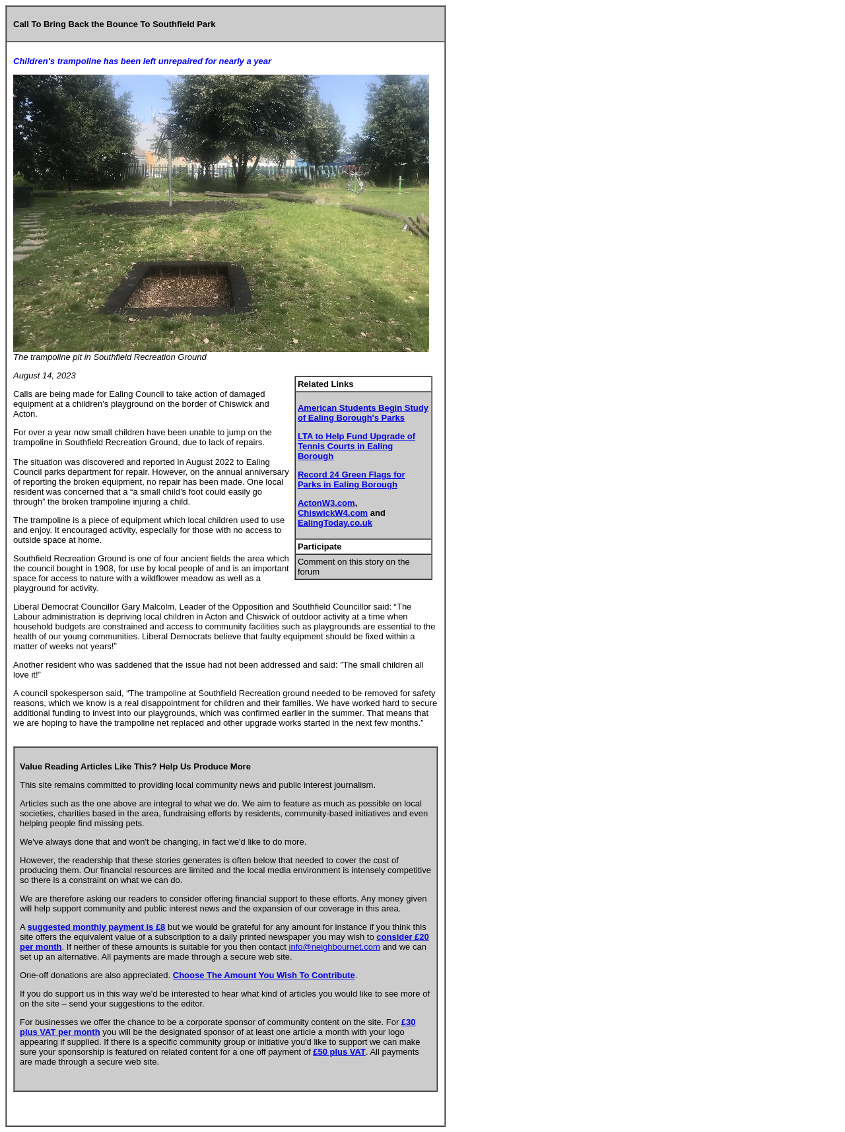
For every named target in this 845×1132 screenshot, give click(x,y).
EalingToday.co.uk (335, 523)
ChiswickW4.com (333, 513)
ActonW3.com (326, 503)
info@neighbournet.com (334, 947)
